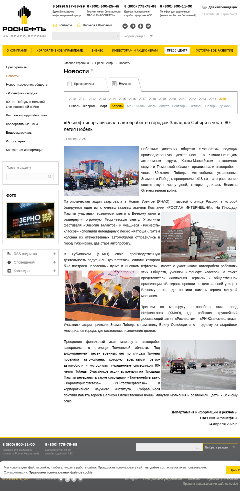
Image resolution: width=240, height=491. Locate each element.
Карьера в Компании (97, 25)
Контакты (65, 25)
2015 (122, 99)
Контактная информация (24, 150)
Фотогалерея (16, 141)
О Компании (16, 50)
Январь (74, 106)
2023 (202, 99)
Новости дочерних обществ (27, 84)
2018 (152, 99)
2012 (92, 99)
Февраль (89, 106)
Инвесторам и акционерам (135, 50)
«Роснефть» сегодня (21, 93)
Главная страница (76, 63)
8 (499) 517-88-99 (68, 7)
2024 (212, 99)
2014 (112, 99)
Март (103, 106)
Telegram (133, 26)
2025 (222, 99)
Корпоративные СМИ (22, 124)
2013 (102, 99)
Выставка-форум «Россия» (26, 115)
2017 (142, 99)
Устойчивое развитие (214, 50)
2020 (172, 99)
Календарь (23, 271)
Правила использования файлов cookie (210, 483)
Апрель (117, 106)
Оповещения (24, 262)
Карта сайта (229, 14)
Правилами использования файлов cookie (60, 472)
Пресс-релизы (16, 67)
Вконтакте (125, 26)
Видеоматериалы (19, 132)
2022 (192, 99)
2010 (72, 99)
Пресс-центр (177, 50)
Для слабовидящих (223, 7)
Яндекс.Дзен (140, 26)
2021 (182, 99)
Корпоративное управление (59, 50)
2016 (132, 99)
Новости (12, 76)
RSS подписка (25, 254)
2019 (162, 99)
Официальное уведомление (162, 479)
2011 (82, 99)
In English (207, 14)
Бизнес (97, 50)
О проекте (231, 479)
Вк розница (148, 26)
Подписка (212, 479)
